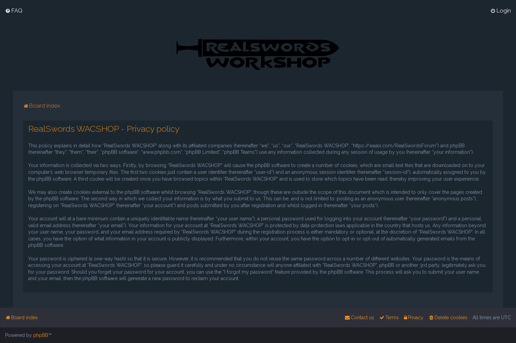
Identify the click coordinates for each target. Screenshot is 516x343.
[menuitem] (13, 10)
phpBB (40, 335)
